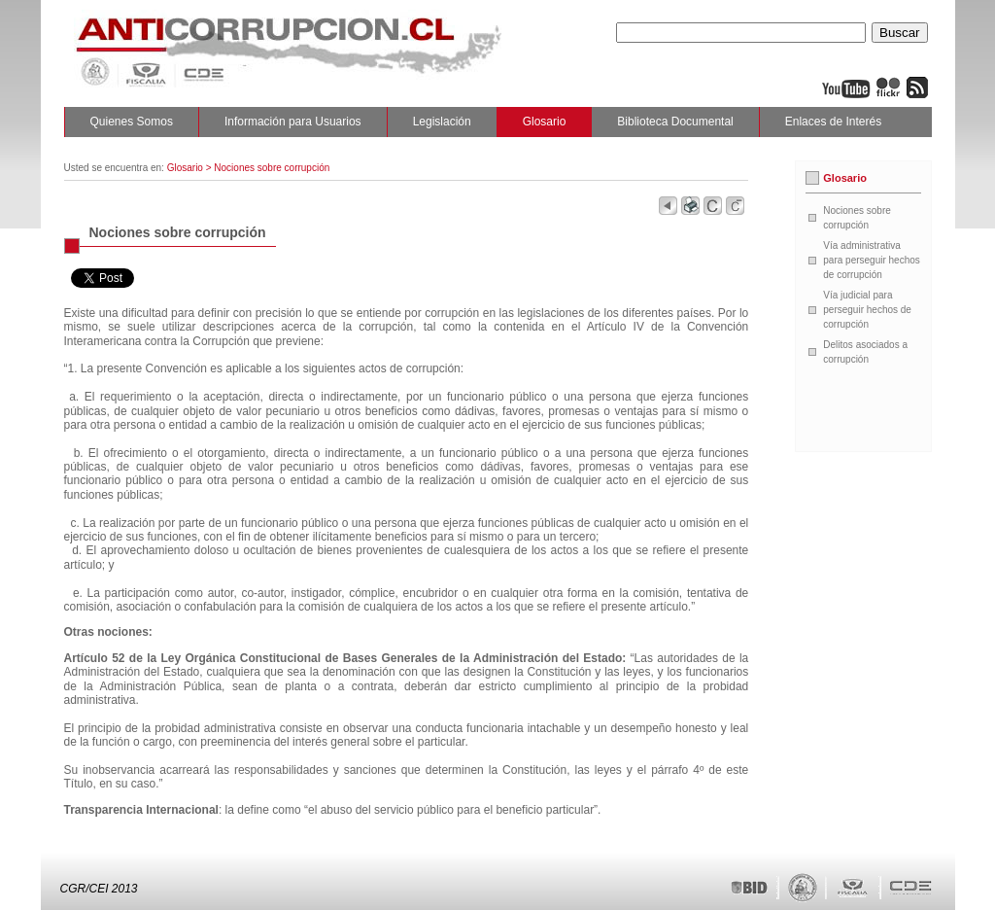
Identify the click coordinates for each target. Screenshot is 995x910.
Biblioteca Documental (675, 121)
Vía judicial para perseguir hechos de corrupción (867, 310)
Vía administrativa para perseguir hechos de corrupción (871, 260)
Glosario (544, 121)
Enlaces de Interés (833, 121)
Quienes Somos (131, 121)
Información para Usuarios (292, 121)
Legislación (442, 121)
